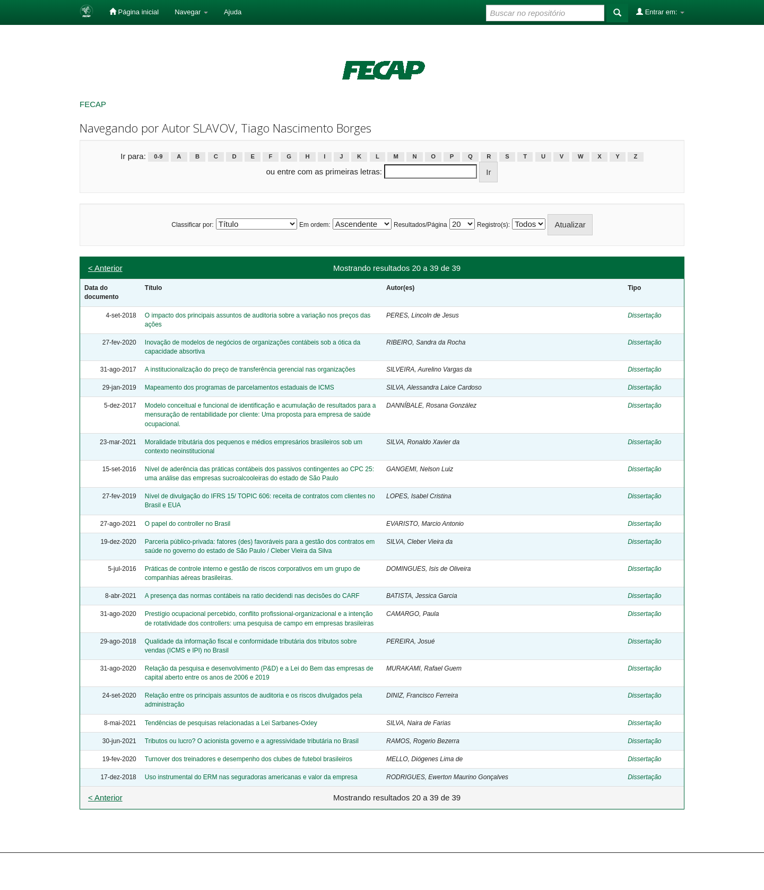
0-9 (158, 157)
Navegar (191, 12)
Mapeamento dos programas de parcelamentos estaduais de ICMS (239, 387)
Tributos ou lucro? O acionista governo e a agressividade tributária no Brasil (252, 741)
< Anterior (105, 267)
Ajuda (232, 12)
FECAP (93, 104)
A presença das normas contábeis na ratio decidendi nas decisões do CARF (252, 596)
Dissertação (644, 315)
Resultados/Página (420, 224)
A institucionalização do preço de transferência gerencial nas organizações (250, 369)
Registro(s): (493, 224)
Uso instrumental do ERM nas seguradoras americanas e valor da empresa (251, 777)
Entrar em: (660, 11)
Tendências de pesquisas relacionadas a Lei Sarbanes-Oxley (231, 723)
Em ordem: (315, 224)
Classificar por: (192, 224)
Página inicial (134, 11)
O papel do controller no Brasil (187, 523)
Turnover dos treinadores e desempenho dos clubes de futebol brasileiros (248, 759)
